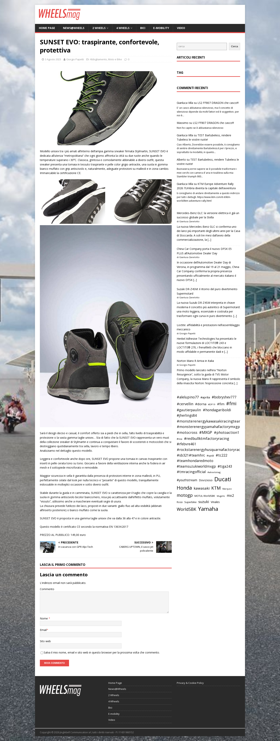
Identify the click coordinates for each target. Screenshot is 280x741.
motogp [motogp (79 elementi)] (185, 495)
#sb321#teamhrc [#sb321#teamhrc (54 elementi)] (191, 455)
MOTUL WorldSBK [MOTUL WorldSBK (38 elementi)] (204, 496)
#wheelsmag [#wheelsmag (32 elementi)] (213, 472)
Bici (142, 28)
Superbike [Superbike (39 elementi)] (190, 502)
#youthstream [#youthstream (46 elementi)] (187, 480)
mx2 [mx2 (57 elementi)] (230, 495)
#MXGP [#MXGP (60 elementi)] (205, 432)
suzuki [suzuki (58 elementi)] (203, 501)
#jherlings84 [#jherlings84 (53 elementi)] (187, 415)
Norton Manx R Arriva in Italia (195, 361)
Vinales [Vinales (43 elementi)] (215, 502)
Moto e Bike (115, 59)
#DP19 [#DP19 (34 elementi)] (211, 404)
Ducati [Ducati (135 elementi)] (222, 479)
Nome (44, 618)
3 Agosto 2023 (53, 59)
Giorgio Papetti (75, 59)
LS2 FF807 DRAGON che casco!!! (218, 103)
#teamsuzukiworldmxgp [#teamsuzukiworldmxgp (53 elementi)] (196, 466)
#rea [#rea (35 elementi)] (179, 439)
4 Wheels (123, 28)
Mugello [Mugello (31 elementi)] (221, 496)
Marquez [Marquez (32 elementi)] (227, 488)
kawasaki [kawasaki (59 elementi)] (202, 488)
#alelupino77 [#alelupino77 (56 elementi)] (188, 397)
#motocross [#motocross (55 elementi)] (187, 432)
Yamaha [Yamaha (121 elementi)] (208, 508)
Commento (47, 589)
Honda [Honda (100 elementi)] (184, 487)
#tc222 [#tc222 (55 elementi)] (221, 455)
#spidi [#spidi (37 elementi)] (210, 455)
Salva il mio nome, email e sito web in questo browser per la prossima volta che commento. (102, 652)
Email (43, 630)
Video (181, 28)
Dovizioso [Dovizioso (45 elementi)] (206, 480)
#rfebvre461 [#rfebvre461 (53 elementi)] (186, 444)
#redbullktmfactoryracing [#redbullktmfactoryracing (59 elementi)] (206, 438)
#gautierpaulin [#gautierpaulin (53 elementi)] (189, 410)
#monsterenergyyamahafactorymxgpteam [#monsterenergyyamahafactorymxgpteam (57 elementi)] (213, 426)
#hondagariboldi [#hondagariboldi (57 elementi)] (217, 410)
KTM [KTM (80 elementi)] (216, 488)
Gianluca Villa (185, 103)
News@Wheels (73, 28)
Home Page (47, 28)
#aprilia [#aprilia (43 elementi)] (205, 397)
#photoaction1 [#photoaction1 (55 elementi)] (226, 432)
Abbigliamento (98, 59)
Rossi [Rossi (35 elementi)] (180, 502)
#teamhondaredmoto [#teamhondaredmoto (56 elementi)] (195, 460)
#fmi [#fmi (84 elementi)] (231, 403)
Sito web (45, 641)
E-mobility (161, 28)
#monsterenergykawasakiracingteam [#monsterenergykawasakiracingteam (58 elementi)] (209, 421)
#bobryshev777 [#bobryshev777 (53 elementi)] (224, 397)
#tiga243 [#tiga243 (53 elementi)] (225, 466)
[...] (209, 239)
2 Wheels (99, 28)
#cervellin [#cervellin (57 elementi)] (185, 404)
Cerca (234, 46)
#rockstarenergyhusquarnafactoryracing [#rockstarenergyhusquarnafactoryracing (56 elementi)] (211, 449)
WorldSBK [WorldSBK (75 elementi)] (186, 509)
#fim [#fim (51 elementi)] (220, 404)
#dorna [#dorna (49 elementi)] (200, 404)
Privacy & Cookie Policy (190, 683)
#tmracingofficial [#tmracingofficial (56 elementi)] (191, 471)
